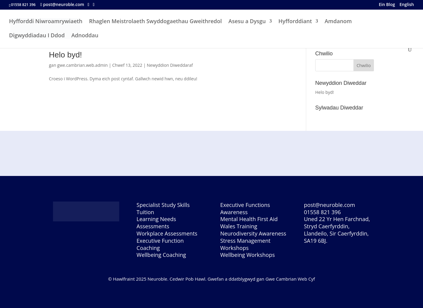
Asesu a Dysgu (247, 22)
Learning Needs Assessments (156, 222)
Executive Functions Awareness (245, 208)
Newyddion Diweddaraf (170, 65)
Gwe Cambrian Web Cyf (290, 279)
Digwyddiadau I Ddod (37, 36)
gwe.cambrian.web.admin (82, 65)
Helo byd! (65, 54)
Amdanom (338, 22)
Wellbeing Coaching (161, 254)
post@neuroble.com (329, 204)
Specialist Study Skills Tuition (163, 208)
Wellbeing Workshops (247, 254)
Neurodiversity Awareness (253, 233)
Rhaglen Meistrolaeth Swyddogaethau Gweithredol (155, 22)
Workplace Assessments (167, 233)
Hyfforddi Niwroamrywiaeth (45, 22)
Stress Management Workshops (245, 244)
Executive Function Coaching (160, 244)
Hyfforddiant (295, 22)
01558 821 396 (322, 212)
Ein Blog (387, 5)
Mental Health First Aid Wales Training (249, 222)
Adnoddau (84, 36)
